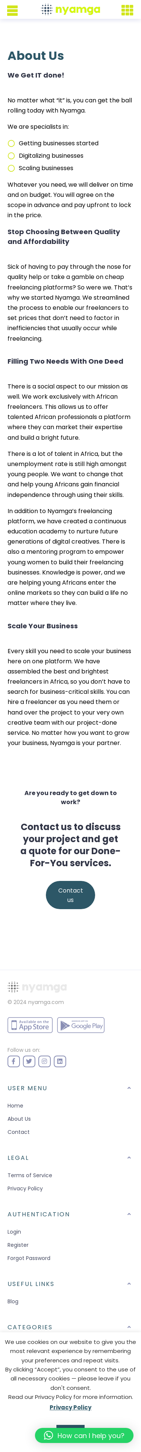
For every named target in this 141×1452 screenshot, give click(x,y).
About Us (19, 1119)
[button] (84, 1435)
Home (15, 1105)
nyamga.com (46, 1002)
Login (14, 1232)
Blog (13, 1301)
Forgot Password (29, 1258)
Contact (19, 1132)
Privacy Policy (25, 1188)
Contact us (70, 895)
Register (18, 1245)
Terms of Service (30, 1175)
